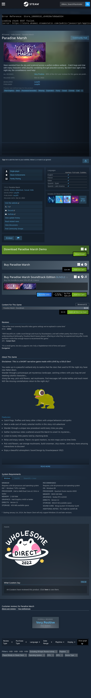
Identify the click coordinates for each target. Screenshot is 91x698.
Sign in (4, 161)
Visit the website (12, 205)
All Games (5, 36)
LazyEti (37, 83)
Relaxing (41, 92)
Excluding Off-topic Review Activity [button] (42, 653)
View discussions (11, 227)
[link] (62, 296)
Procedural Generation (29, 92)
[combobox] (72, 4)
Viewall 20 (83, 201)
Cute (77, 92)
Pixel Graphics (9, 92)
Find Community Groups (14, 230)
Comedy (71, 92)
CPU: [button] (49, 657)
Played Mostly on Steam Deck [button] (13, 657)
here (46, 591)
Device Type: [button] (69, 657)
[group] (45, 655)
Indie (32, 192)
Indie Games (16, 36)
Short (18, 92)
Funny (58, 92)
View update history (12, 219)
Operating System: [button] (35, 657)
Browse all (82, 306)
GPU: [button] (58, 657)
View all (83, 583)
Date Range (45, 643)
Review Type (6, 643)
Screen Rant (10, 343)
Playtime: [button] (63, 653)
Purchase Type (19, 643)
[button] (79, 271)
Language (34, 644)
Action (12, 192)
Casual (64, 92)
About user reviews (9, 610)
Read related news (12, 223)
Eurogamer (6, 350)
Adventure (19, 192)
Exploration (50, 92)
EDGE (9, 330)
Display (70, 644)
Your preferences (24, 610)
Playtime (58, 644)
